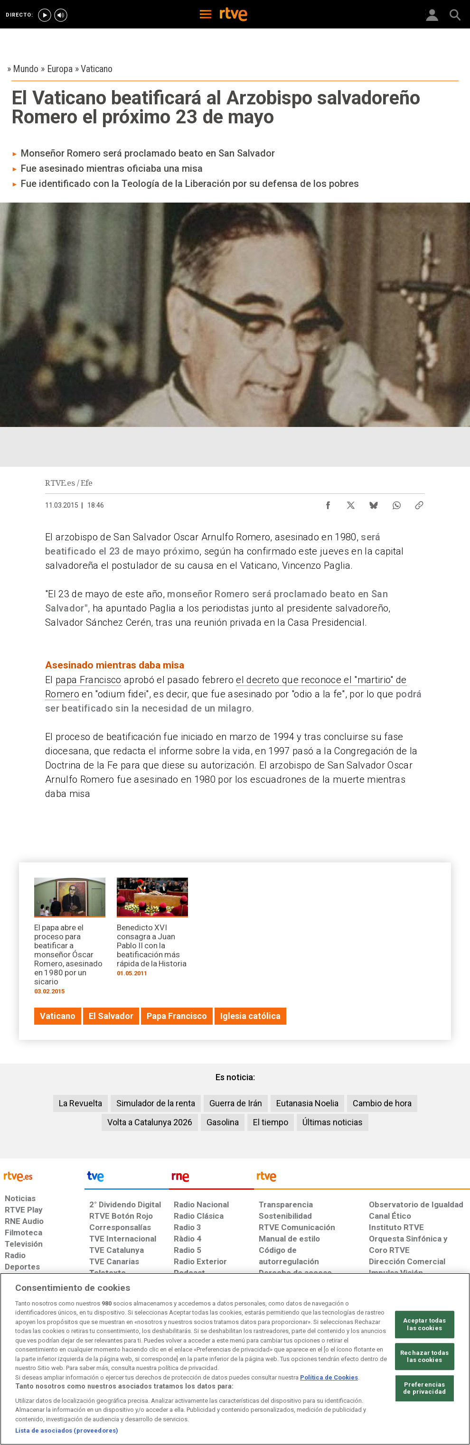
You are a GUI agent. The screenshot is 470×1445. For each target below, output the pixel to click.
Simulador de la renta (155, 1103)
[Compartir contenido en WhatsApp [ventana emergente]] (396, 503)
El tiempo (270, 1122)
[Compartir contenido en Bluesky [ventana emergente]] (373, 503)
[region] (235, 1359)
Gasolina (223, 1122)
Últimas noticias (332, 1122)
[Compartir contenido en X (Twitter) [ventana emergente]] (350, 503)
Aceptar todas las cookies (424, 1324)
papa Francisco (89, 679)
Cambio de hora (382, 1103)
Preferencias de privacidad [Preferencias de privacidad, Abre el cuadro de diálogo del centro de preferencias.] (424, 1388)
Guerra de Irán (235, 1103)
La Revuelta (80, 1103)
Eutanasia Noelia (307, 1103)
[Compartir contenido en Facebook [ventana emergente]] (328, 503)
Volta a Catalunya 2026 (149, 1122)
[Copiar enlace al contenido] (419, 503)
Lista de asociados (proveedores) (66, 1430)
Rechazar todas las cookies (424, 1356)
